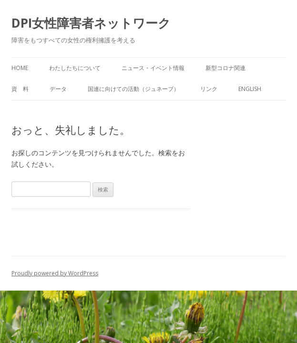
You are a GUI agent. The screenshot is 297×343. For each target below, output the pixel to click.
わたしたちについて (75, 68)
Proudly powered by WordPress (54, 273)
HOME (19, 68)
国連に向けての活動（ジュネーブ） (133, 89)
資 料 (20, 89)
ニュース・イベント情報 (153, 68)
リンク (208, 89)
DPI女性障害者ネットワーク (91, 22)
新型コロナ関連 (225, 68)
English (249, 89)
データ (58, 89)
